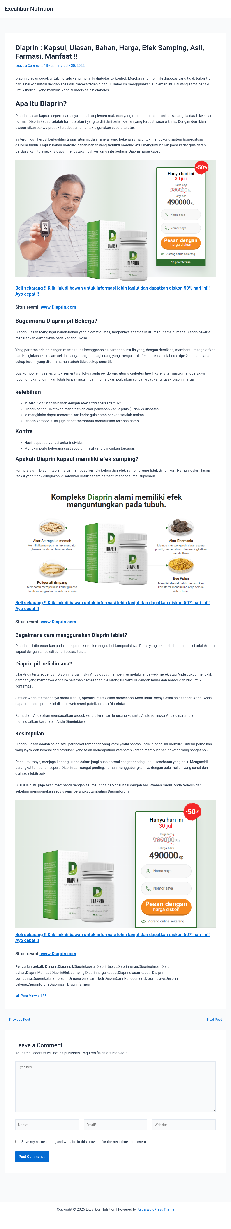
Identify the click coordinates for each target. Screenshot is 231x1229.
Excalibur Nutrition (29, 8)
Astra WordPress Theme (155, 1209)
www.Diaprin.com (57, 307)
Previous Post (18, 1019)
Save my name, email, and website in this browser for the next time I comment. (84, 1145)
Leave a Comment (29, 65)
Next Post (216, 1019)
